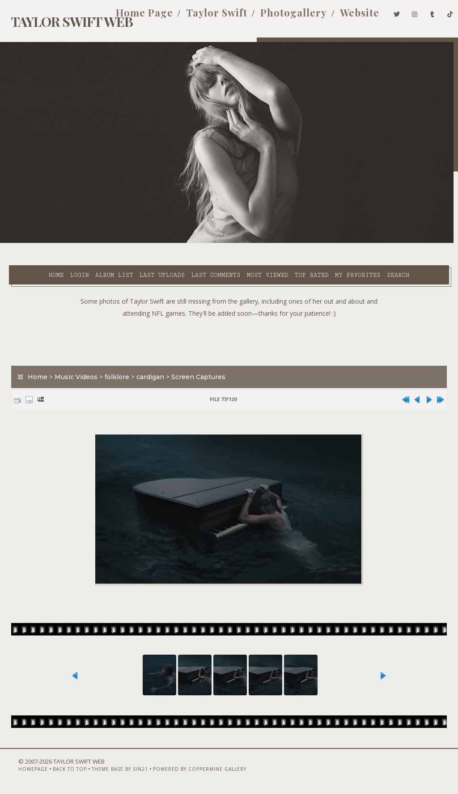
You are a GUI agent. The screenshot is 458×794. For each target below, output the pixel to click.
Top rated (285, 241)
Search (187, 251)
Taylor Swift (203, 17)
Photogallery (280, 17)
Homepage (19, 770)
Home (30, 241)
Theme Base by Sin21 (106, 770)
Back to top (56, 770)
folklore (112, 365)
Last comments (189, 241)
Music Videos (71, 365)
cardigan (146, 365)
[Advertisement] (229, 327)
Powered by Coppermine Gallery (186, 770)
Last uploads (136, 241)
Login (53, 241)
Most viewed (241, 241)
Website (346, 17)
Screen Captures (194, 365)
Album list (88, 241)
